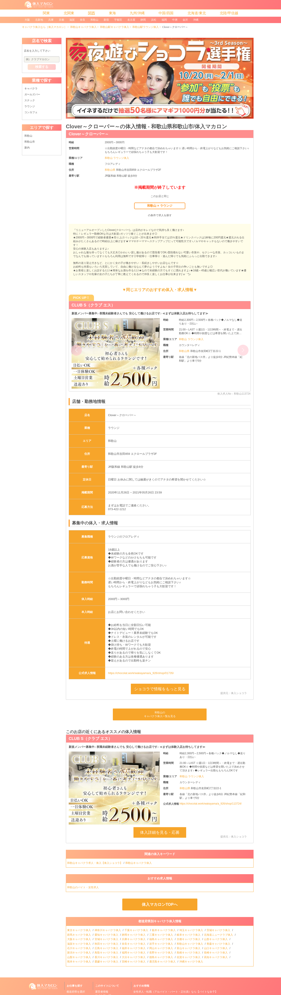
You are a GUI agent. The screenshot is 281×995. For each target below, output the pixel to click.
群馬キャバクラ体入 (79, 934)
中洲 (174, 19)
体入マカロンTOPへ (160, 904)
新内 (27, 147)
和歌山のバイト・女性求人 (83, 887)
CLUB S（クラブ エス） (93, 305)
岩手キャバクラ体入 (161, 943)
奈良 (82, 19)
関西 (91, 13)
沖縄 (195, 19)
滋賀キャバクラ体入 (79, 943)
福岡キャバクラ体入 (134, 952)
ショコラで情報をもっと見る (160, 689)
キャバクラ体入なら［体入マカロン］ (44, 27)
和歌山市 (29, 141)
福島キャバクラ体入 (161, 939)
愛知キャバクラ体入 (107, 934)
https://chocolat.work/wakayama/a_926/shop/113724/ (211, 803)
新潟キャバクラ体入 (79, 952)
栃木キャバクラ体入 (164, 930)
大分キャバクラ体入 (134, 957)
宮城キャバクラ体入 (107, 939)
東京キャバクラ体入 (79, 930)
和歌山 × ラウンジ (159, 205)
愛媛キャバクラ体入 (107, 961)
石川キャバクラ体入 (79, 948)
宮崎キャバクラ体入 (134, 961)
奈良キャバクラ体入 (134, 943)
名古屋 (131, 19)
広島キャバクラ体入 (107, 948)
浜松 (153, 19)
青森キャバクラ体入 (219, 943)
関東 (46, 13)
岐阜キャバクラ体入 (189, 934)
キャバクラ (31, 88)
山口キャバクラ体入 (216, 948)
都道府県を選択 (76, 991)
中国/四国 (166, 13)
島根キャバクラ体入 (189, 952)
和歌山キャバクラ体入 (83, 27)
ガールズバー (32, 94)
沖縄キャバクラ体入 (191, 961)
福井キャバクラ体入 (134, 948)
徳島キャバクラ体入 (161, 957)
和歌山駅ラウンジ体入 (145, 27)
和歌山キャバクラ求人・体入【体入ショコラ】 (94, 863)
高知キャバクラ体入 (216, 957)
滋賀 (72, 19)
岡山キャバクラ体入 (161, 948)
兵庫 (51, 19)
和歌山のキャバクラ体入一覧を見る (160, 714)
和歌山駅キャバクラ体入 (114, 27)
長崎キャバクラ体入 (216, 952)
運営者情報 (101, 991)
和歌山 (94, 19)
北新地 (39, 19)
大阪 (27, 19)
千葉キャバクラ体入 (136, 930)
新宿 (106, 19)
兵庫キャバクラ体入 (134, 939)
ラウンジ (29, 106)
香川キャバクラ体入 (107, 957)
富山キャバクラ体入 (189, 948)
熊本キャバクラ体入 (79, 961)
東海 (112, 13)
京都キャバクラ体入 (189, 939)
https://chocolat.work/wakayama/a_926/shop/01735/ (141, 673)
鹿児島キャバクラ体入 (162, 961)
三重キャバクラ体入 (161, 934)
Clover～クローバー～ (89, 134)
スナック (29, 100)
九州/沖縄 (137, 13)
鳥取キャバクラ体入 (107, 952)
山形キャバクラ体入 (216, 939)
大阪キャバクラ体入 (79, 939)
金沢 (185, 19)
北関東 (69, 13)
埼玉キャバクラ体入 (191, 930)
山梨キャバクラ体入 (79, 957)
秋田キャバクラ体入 (107, 943)
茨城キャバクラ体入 (219, 930)
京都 (61, 19)
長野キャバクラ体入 (161, 952)
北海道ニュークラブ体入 (219, 934)
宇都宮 (118, 19)
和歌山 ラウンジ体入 (117, 157)
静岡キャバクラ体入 (134, 934)
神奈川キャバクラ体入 (108, 930)
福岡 (164, 19)
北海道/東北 (196, 13)
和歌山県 (110, 169)
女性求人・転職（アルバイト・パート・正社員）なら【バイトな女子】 (175, 991)
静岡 (143, 19)
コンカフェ (31, 112)
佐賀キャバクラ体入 (189, 957)
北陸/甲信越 (229, 13)
